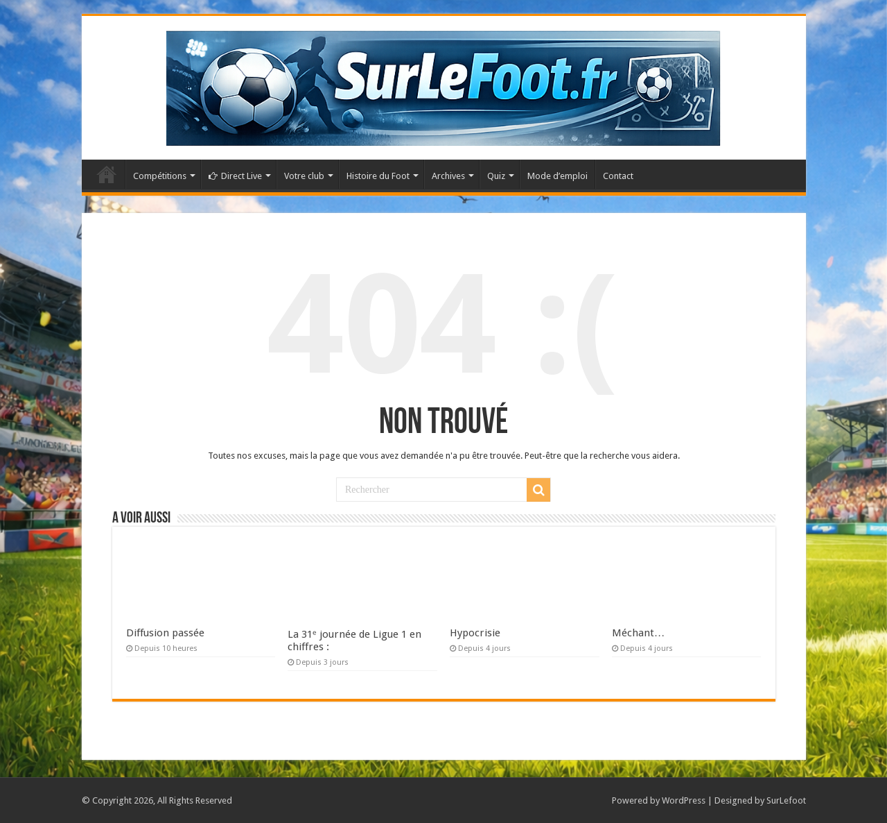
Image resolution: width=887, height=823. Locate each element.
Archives (448, 176)
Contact (618, 176)
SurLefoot (786, 800)
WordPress (683, 800)
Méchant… (638, 633)
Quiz (496, 176)
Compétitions (159, 176)
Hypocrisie (475, 633)
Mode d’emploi (557, 176)
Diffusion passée (165, 633)
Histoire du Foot (378, 176)
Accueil (107, 174)
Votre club (304, 176)
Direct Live (235, 176)
